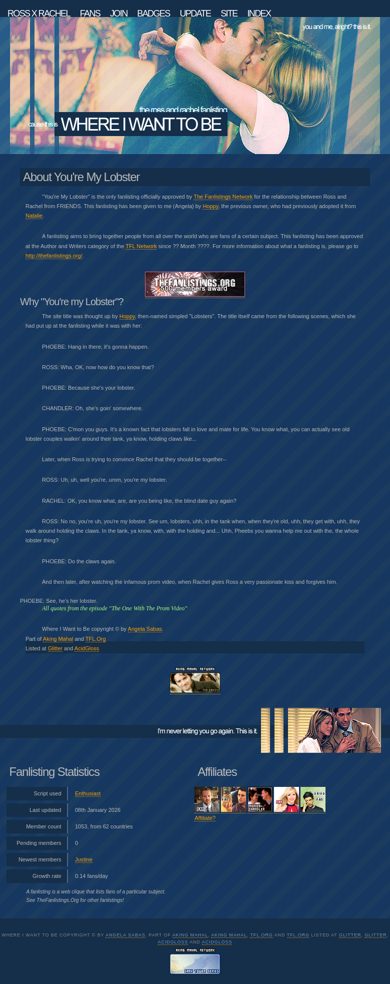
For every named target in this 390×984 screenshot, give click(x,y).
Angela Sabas (145, 629)
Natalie (34, 216)
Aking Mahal (58, 639)
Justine (83, 859)
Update (195, 13)
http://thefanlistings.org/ (54, 256)
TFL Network (141, 246)
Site (229, 13)
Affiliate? (205, 818)
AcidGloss (87, 648)
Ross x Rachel (39, 13)
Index (258, 13)
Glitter (55, 648)
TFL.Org (96, 639)
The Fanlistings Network (223, 197)
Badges (153, 13)
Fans (90, 13)
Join (119, 13)
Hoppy (210, 206)
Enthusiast (87, 793)
